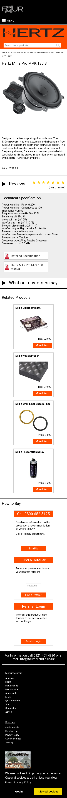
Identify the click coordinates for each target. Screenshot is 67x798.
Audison (9, 678)
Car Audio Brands (17, 52)
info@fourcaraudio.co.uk (37, 659)
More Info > (42, 345)
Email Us (33, 548)
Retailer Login (12, 731)
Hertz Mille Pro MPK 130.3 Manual (28, 266)
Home (4, 52)
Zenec (8, 711)
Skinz (8, 704)
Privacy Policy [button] (22, 782)
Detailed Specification (25, 256)
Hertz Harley (11, 685)
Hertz (30, 52)
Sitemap (9, 742)
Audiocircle (11, 693)
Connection (11, 708)
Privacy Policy (12, 735)
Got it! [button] (19, 791)
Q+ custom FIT (12, 700)
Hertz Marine (11, 689)
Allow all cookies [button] (48, 791)
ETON (8, 697)
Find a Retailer (12, 727)
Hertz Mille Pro (41, 52)
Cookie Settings (13, 738)
